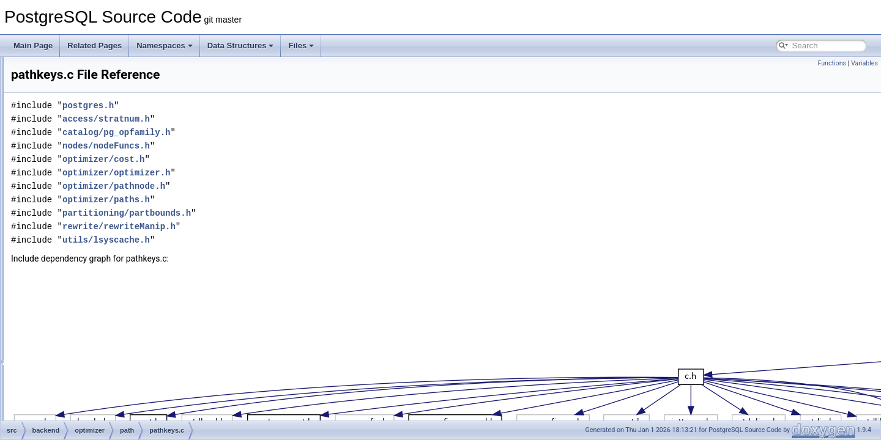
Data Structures (240, 45)
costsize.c (96, 177)
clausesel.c (98, 164)
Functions (831, 63)
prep (77, 284)
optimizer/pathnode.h (266, 186)
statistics (74, 419)
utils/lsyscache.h (259, 240)
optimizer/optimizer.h (269, 172)
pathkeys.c (97, 244)
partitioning (78, 325)
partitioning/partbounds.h (279, 213)
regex (69, 365)
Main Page (33, 45)
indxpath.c (96, 204)
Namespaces (164, 45)
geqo (78, 123)
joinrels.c (94, 231)
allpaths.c (95, 150)
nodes (70, 96)
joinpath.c (95, 217)
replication (77, 379)
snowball (74, 406)
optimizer (75, 110)
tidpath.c (93, 258)
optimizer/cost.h (256, 159)
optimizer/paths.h (259, 199)
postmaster (78, 352)
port (66, 338)
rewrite (71, 392)
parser (70, 311)
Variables (864, 63)
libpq (67, 69)
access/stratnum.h (259, 119)
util (74, 298)
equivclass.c (99, 190)
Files (301, 45)
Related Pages (94, 45)
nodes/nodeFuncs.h (259, 146)
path (77, 137)
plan (77, 271)
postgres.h (241, 105)
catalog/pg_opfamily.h (269, 132)
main (68, 83)
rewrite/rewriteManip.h (272, 226)
